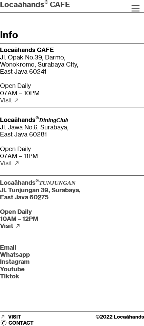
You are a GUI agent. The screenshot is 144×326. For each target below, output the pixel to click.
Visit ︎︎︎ (10, 100)
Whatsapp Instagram (15, 258)
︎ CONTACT (17, 323)
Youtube (12, 269)
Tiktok (9, 276)
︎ (135, 8)
